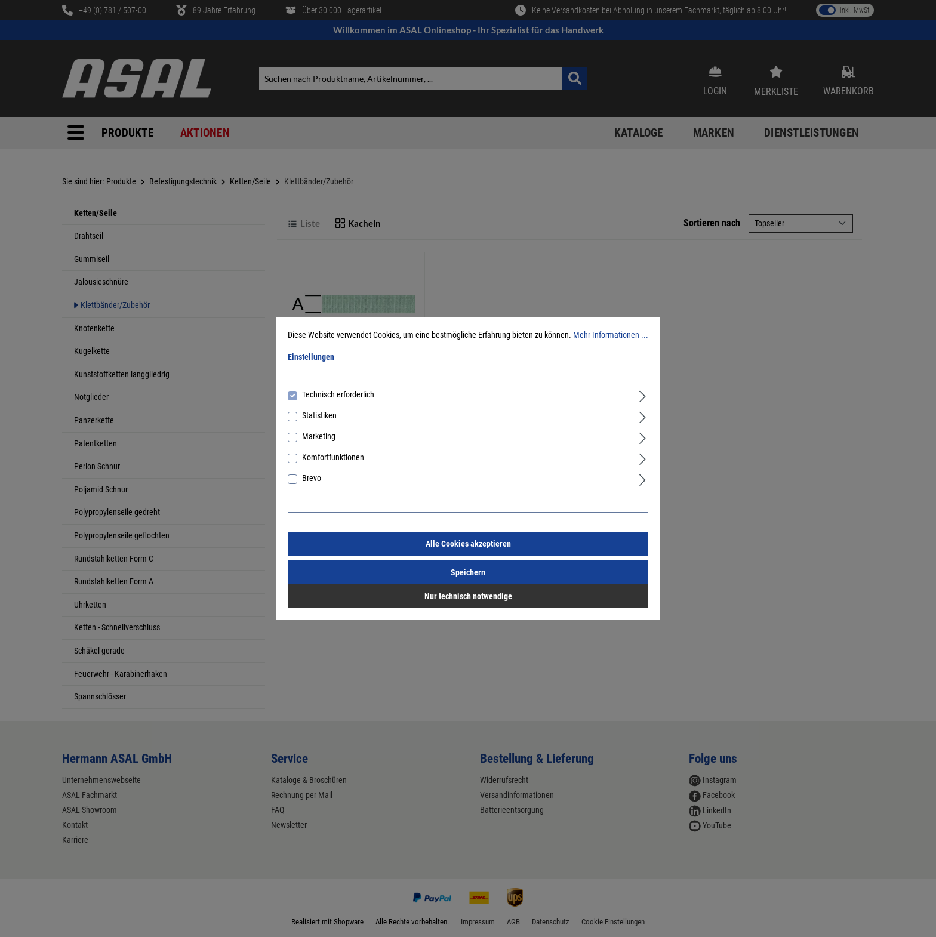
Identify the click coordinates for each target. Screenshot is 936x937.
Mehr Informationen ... (610, 335)
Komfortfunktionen (333, 457)
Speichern (468, 572)
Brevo (311, 478)
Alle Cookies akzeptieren (468, 543)
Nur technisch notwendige (468, 596)
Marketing (318, 436)
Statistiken (319, 415)
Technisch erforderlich (338, 394)
